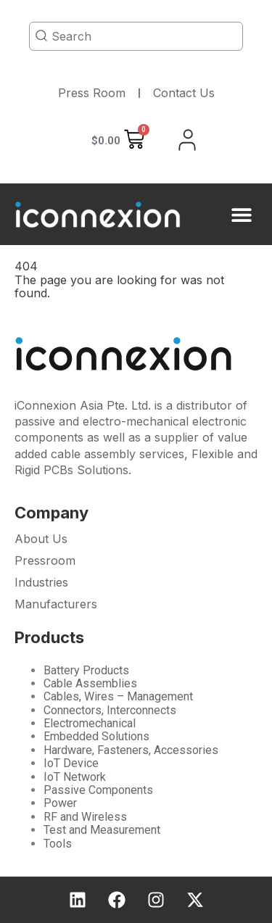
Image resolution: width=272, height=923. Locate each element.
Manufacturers (56, 604)
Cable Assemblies (90, 683)
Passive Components (98, 790)
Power (60, 803)
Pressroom (45, 560)
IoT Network (75, 777)
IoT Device (71, 763)
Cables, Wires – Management (118, 696)
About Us (41, 538)
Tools (58, 843)
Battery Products (86, 670)
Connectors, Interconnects (110, 710)
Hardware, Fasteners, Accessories (131, 750)
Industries (41, 582)
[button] (241, 214)
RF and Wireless (85, 817)
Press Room (91, 93)
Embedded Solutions (96, 736)
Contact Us (184, 93)
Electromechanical (90, 723)
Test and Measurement (102, 830)
